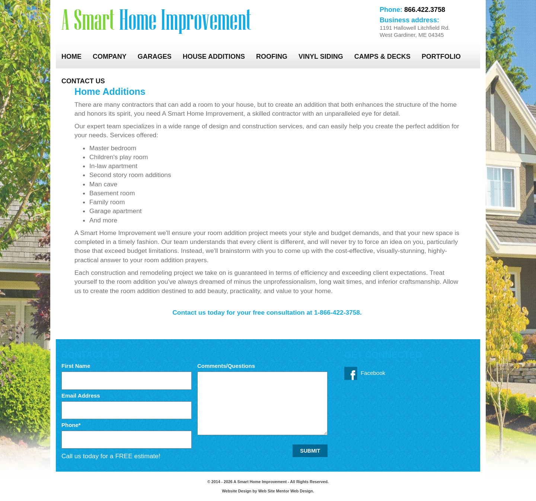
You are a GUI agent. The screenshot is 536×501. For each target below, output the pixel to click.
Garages (155, 56)
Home (71, 56)
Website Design (237, 491)
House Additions (214, 56)
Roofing (271, 56)
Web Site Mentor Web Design (285, 491)
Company (110, 56)
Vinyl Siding (321, 56)
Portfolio (441, 56)
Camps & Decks (382, 56)
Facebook (364, 373)
